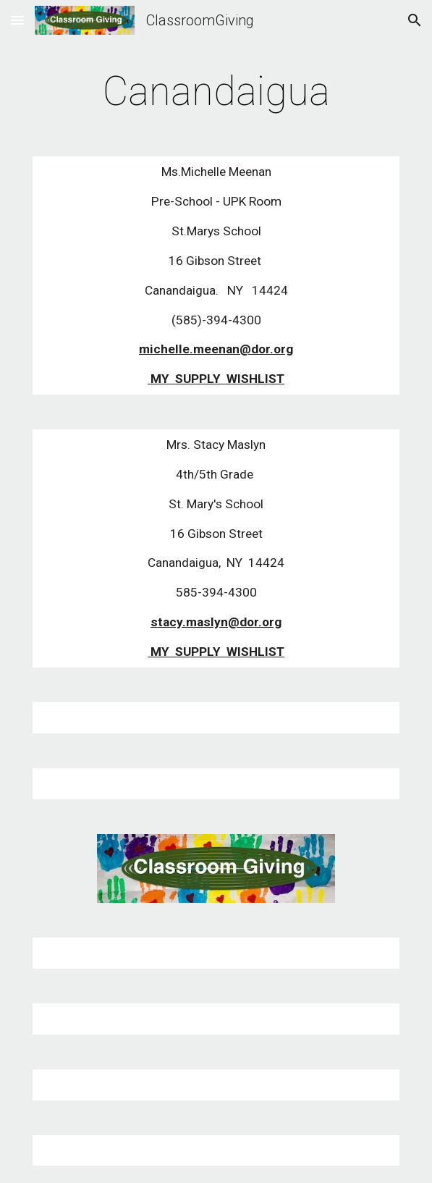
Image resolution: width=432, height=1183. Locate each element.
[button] (17, 20)
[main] (216, 91)
